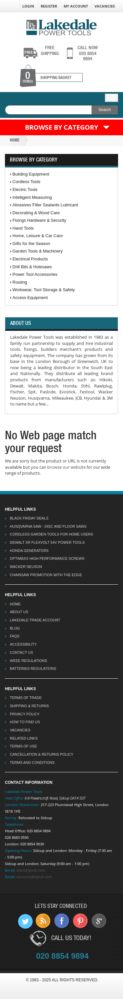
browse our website (66, 467)
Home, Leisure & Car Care (37, 235)
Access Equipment (30, 297)
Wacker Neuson (26, 567)
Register (49, 6)
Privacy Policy (25, 714)
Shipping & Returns (29, 706)
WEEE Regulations (28, 661)
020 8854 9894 (88, 53)
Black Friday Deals (29, 518)
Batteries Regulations (33, 668)
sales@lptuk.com (30, 870)
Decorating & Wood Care (36, 212)
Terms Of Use (23, 746)
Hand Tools (23, 228)
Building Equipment (30, 174)
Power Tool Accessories (34, 274)
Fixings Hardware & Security (39, 220)
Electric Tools (24, 189)
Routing (19, 282)
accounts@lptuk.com (34, 876)
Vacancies (104, 6)
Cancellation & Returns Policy (41, 754)
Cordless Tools (26, 181)
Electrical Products (30, 258)
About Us (19, 612)
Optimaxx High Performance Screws (47, 558)
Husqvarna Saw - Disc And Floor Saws (48, 526)
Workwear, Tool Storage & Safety (43, 289)
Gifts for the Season (31, 243)
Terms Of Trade (26, 698)
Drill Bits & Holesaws (32, 266)
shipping (50, 50)
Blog (15, 628)
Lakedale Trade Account (35, 620)
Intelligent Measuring (32, 197)
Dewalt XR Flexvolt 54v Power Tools (47, 542)
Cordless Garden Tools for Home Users (51, 534)
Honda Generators (29, 551)
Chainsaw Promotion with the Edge (46, 575)
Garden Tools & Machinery (37, 251)
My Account (76, 6)
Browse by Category (61, 127)
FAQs (14, 636)
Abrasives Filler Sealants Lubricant (45, 204)
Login (28, 6)
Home (14, 140)
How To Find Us (25, 722)
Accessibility (23, 644)
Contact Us (21, 652)
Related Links (24, 738)
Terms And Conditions (32, 762)
